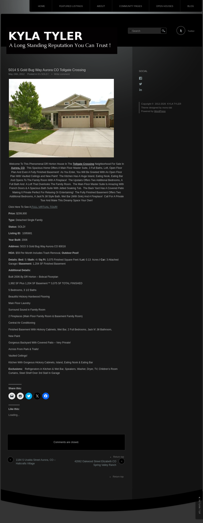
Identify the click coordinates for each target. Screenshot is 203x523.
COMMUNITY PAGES (130, 6)
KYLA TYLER (174, 104)
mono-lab (167, 107)
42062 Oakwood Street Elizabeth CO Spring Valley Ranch (95, 463)
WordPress (160, 111)
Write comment (62, 74)
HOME (41, 6)
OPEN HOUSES (164, 6)
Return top (118, 456)
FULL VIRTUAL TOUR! (44, 206)
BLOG (190, 6)
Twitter (191, 31)
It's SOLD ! (43, 74)
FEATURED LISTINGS (71, 6)
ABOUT (101, 6)
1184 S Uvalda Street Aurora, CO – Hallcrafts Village (35, 461)
